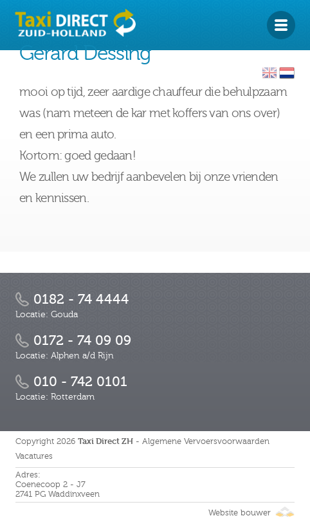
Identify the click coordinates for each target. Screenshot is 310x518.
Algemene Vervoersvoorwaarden (205, 441)
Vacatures (34, 456)
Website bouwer (251, 512)
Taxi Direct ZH (105, 441)
